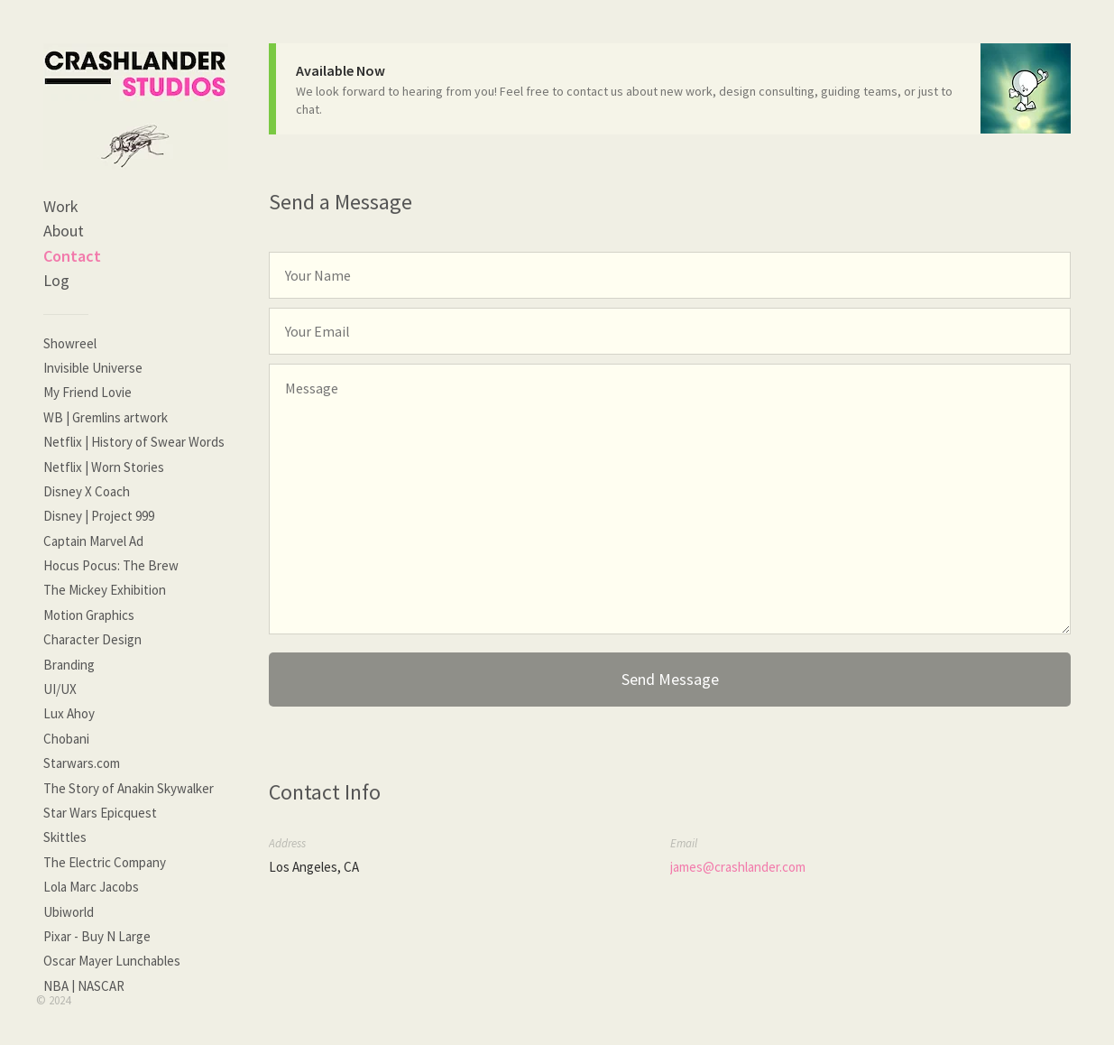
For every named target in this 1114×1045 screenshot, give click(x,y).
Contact (72, 256)
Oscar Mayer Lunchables (111, 960)
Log (56, 280)
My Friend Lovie (87, 392)
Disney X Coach (86, 491)
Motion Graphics (88, 615)
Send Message (670, 679)
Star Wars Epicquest (100, 812)
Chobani (66, 738)
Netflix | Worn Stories (103, 467)
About (63, 230)
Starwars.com (81, 763)
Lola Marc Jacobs (91, 886)
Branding (69, 664)
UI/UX (60, 689)
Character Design (92, 639)
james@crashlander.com (738, 866)
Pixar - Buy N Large (97, 936)
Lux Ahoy (69, 713)
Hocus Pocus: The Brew (111, 565)
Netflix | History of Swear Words (134, 441)
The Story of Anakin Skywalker (128, 788)
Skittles (65, 837)
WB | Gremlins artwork (105, 417)
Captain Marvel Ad (93, 541)
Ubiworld (68, 912)
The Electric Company (104, 862)
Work (60, 206)
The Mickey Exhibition (104, 589)
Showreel (70, 343)
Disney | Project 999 (98, 515)
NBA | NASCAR (83, 986)
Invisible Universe (93, 367)
